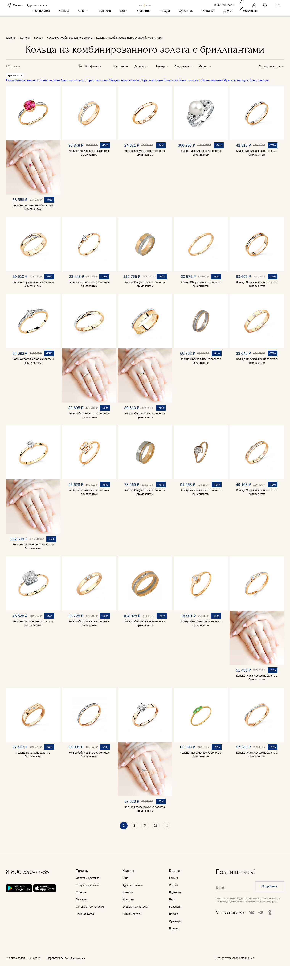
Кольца (64, 24)
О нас (125, 877)
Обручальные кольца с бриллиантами (136, 81)
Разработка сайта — (58, 958)
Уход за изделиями (87, 885)
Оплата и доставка (87, 877)
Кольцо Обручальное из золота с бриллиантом (89, 153)
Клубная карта (85, 914)
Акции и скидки (131, 914)
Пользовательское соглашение (235, 958)
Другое (228, 24)
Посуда (165, 24)
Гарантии (81, 899)
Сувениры (186, 24)
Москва (14, 11)
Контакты (128, 899)
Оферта (81, 892)
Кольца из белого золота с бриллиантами (193, 81)
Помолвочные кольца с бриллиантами (33, 81)
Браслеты (143, 24)
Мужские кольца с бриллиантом (246, 81)
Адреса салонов (37, 11)
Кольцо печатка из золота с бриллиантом (33, 755)
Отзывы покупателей (135, 906)
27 (155, 826)
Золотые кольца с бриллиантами (84, 81)
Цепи (123, 24)
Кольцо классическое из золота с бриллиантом (33, 207)
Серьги (83, 24)
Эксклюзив (250, 24)
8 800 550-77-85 (224, 11)
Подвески (104, 24)
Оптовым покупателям (90, 906)
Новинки (208, 24)
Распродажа (41, 24)
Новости (127, 892)
